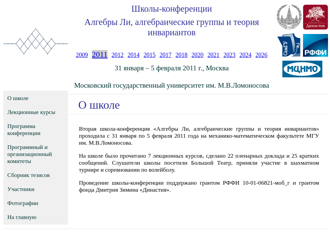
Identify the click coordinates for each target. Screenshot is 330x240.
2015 (150, 55)
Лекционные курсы (31, 112)
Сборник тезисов (28, 175)
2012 (118, 55)
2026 (261, 55)
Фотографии (22, 203)
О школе (17, 98)
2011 (100, 54)
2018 (181, 55)
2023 (229, 55)
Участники (20, 189)
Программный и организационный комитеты (29, 154)
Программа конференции (23, 129)
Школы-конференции (172, 9)
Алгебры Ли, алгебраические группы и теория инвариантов (171, 27)
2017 (165, 55)
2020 (197, 55)
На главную (22, 217)
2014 (134, 55)
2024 (245, 55)
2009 (82, 55)
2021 (213, 55)
